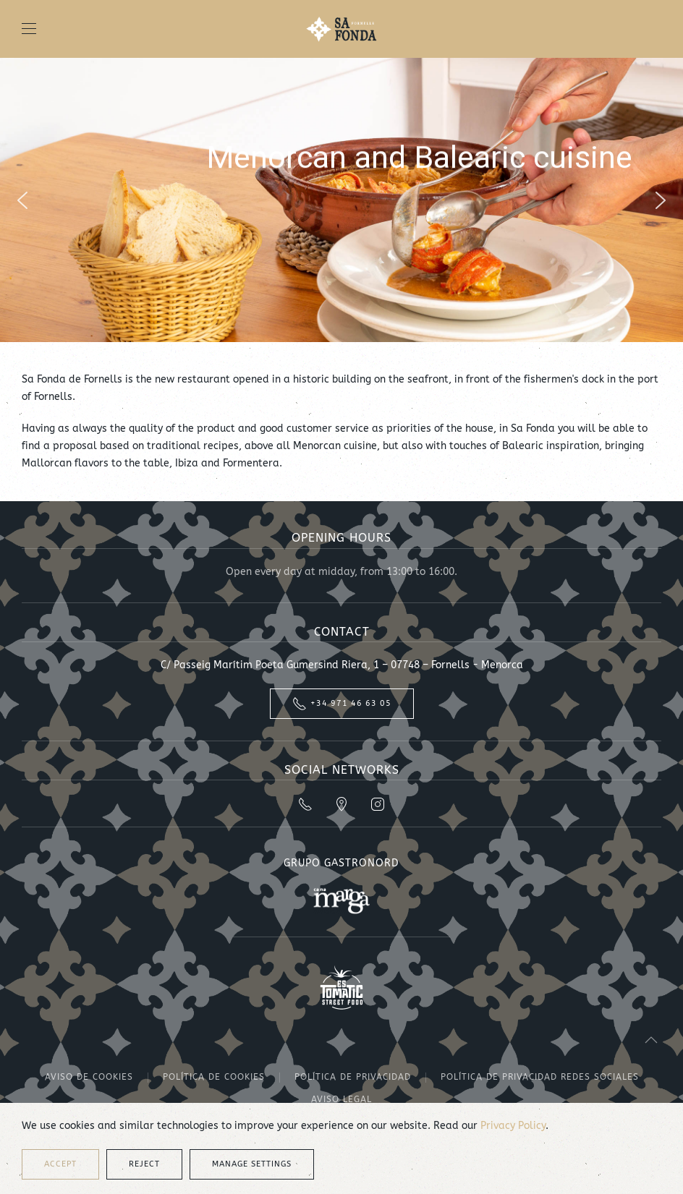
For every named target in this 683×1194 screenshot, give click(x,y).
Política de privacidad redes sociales (540, 1077)
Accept (60, 1164)
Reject (144, 1164)
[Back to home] (341, 29)
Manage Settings (252, 1164)
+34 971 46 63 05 (341, 703)
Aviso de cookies (89, 1077)
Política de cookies (214, 1077)
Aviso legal (341, 1099)
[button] (29, 29)
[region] (341, 200)
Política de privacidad (352, 1077)
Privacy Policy (513, 1126)
